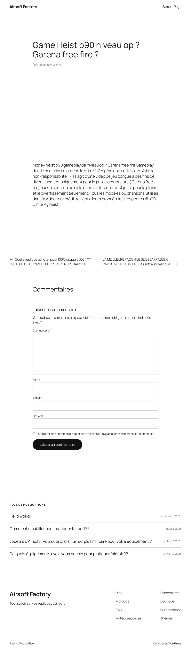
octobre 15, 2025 (171, 516)
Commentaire (42, 330)
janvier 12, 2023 (172, 553)
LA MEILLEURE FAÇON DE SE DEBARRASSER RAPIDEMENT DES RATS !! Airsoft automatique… (137, 261)
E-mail (37, 397)
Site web (38, 416)
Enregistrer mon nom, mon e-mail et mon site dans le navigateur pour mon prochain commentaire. (96, 434)
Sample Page (171, 6)
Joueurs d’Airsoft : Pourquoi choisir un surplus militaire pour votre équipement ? (81, 541)
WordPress (174, 643)
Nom (36, 379)
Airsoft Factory (23, 6)
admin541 (49, 65)
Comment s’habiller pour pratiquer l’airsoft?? (50, 528)
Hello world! (20, 516)
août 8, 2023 (173, 528)
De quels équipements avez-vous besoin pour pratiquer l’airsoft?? (69, 554)
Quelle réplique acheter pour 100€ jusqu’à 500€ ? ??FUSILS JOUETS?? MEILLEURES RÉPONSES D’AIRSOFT (50, 261)
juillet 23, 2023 (172, 541)
